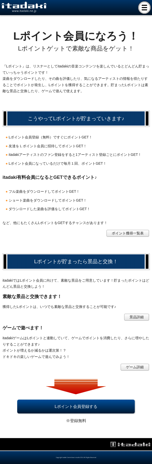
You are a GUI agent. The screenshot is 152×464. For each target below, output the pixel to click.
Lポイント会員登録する (76, 406)
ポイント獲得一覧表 (128, 233)
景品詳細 (136, 317)
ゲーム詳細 (135, 367)
